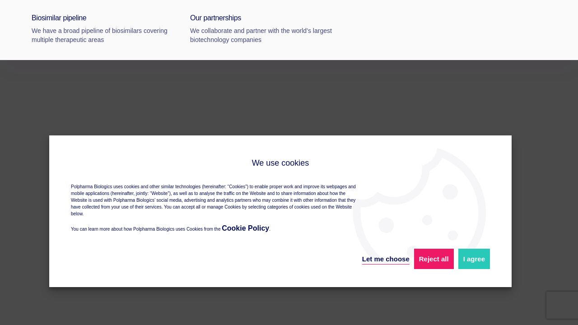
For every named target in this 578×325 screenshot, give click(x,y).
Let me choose (386, 259)
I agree (474, 259)
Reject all (434, 259)
